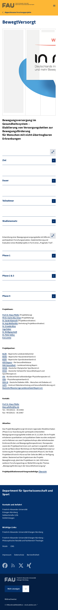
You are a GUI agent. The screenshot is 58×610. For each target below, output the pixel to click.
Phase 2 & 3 (8, 275)
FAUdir (5, 546)
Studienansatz (9, 221)
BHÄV (4, 356)
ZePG (4, 385)
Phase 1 (6, 255)
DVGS (4, 371)
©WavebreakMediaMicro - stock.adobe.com (21, 605)
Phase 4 (6, 296)
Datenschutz (19, 555)
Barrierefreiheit (33, 555)
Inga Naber (6, 329)
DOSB (4, 368)
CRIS (12, 546)
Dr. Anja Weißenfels (10, 323)
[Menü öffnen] (54, 5)
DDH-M (5, 382)
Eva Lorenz (6, 337)
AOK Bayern (7, 362)
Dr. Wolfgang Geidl (9, 332)
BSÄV (4, 359)
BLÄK (4, 354)
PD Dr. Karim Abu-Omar (11, 317)
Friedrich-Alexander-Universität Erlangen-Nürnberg (22, 532)
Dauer (5, 180)
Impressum (6, 555)
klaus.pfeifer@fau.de (10, 407)
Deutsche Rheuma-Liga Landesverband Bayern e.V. (22, 388)
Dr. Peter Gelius (8, 335)
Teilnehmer (8, 200)
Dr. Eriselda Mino (9, 326)
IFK (3, 376)
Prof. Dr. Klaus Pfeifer (10, 315)
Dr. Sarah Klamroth (10, 320)
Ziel (4, 160)
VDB (4, 379)
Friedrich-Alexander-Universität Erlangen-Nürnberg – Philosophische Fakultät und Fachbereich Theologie (23, 539)
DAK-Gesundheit (9, 365)
